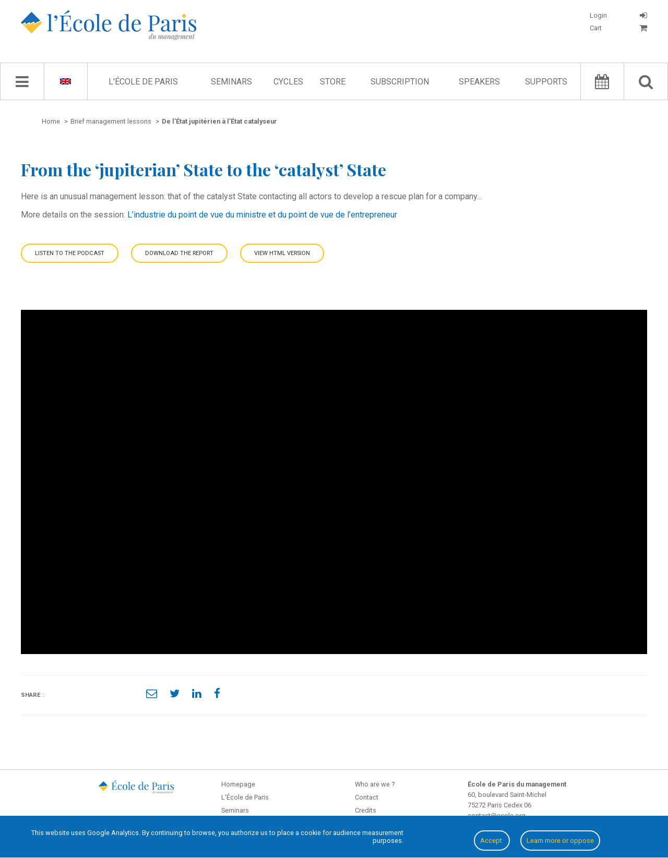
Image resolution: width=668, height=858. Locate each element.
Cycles (288, 82)
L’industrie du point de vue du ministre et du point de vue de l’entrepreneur (262, 215)
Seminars (231, 82)
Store (332, 82)
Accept (492, 840)
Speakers (479, 82)
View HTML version (282, 253)
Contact (366, 797)
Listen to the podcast (69, 253)
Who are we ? (375, 784)
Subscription (400, 82)
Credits (365, 810)
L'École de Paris (143, 82)
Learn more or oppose (560, 840)
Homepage (238, 784)
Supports (546, 82)
